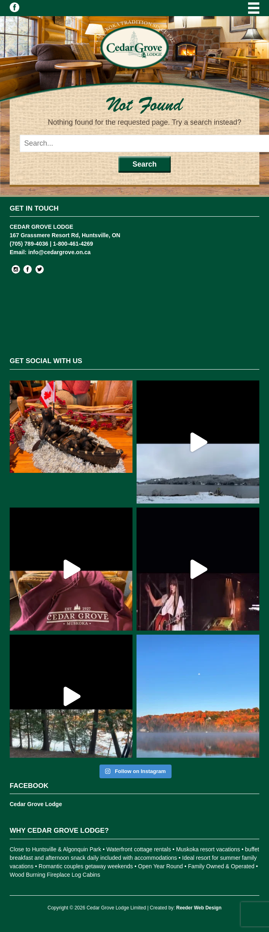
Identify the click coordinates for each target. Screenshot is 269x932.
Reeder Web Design (198, 908)
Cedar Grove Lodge (36, 804)
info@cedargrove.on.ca (59, 252)
